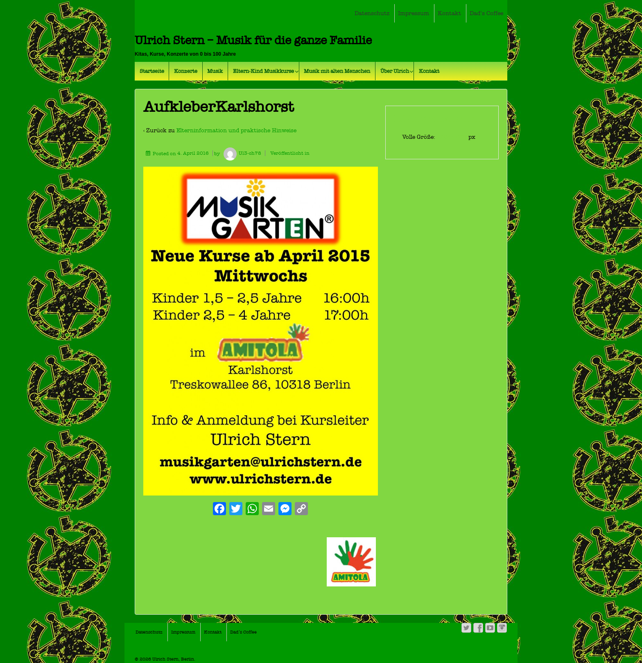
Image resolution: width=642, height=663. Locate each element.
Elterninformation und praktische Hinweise (236, 130)
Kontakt (449, 13)
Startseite (152, 71)
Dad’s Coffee (486, 13)
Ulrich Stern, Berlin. (173, 659)
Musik (215, 71)
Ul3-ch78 (241, 153)
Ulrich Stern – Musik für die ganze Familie (253, 40)
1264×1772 (452, 137)
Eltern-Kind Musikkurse (263, 71)
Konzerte (185, 71)
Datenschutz (372, 13)
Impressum (413, 13)
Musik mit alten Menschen (337, 71)
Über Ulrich (394, 71)
